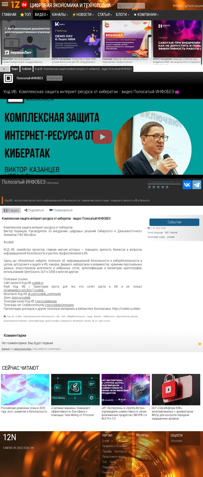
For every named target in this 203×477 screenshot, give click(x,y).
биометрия (78, 321)
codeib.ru (37, 283)
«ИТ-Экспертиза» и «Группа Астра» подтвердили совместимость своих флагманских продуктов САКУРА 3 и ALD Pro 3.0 (124, 413)
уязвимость (66, 321)
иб (93, 321)
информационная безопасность (39, 316)
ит (96, 321)
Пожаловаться (60, 210)
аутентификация (36, 321)
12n (9, 437)
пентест (87, 321)
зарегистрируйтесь (22, 349)
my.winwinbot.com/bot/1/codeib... (24, 290)
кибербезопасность (76, 316)
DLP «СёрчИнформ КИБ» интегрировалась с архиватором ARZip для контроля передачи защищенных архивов (172, 413)
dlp (57, 316)
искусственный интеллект (15, 321)
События (174, 222)
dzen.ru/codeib (21, 297)
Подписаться (54, 78)
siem (63, 316)
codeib (18, 316)
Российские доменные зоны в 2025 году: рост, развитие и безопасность (24, 409)
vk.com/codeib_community (44, 294)
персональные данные (127, 316)
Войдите (5, 349)
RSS (199, 344)
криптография (52, 321)
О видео (11, 210)
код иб (10, 316)
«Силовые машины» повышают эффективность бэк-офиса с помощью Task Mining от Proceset (72, 411)
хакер (89, 316)
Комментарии (15, 335)
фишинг (98, 316)
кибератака (109, 316)
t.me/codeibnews (46, 301)
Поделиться (34, 210)
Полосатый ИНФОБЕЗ (30, 78)
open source (104, 321)
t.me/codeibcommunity (59, 305)
